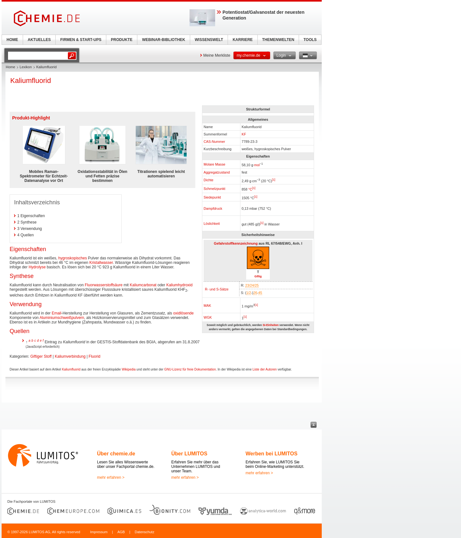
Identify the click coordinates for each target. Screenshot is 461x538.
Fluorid (95, 356)
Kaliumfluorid (71, 369)
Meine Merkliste (216, 55)
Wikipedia (128, 369)
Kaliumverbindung (70, 356)
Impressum (98, 532)
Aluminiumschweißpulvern (61, 317)
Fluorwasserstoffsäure (104, 285)
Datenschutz (144, 532)
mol (257, 165)
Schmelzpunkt (214, 189)
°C (250, 189)
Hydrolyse (36, 267)
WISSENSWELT (209, 39)
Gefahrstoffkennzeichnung (236, 243)
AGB (121, 532)
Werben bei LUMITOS (271, 453)
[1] (273, 179)
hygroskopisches (72, 258)
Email (56, 313)
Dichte (209, 180)
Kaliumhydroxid (179, 285)
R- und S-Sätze (217, 289)
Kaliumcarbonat (143, 285)
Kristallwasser (101, 262)
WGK (208, 317)
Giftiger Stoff (41, 356)
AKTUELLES (39, 39)
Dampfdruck (213, 208)
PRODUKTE (121, 39)
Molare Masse (214, 164)
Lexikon (26, 67)
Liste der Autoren (265, 369)
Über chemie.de (116, 453)
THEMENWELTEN (278, 39)
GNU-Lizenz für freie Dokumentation (190, 369)
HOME (12, 39)
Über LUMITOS (189, 453)
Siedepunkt (212, 197)
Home (10, 67)
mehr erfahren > (111, 477)
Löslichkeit (212, 223)
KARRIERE (243, 39)
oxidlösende (183, 313)
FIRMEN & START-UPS (80, 39)
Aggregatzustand (217, 172)
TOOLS (310, 39)
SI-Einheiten (271, 325)
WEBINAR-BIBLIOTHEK (163, 39)
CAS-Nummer (214, 141)
